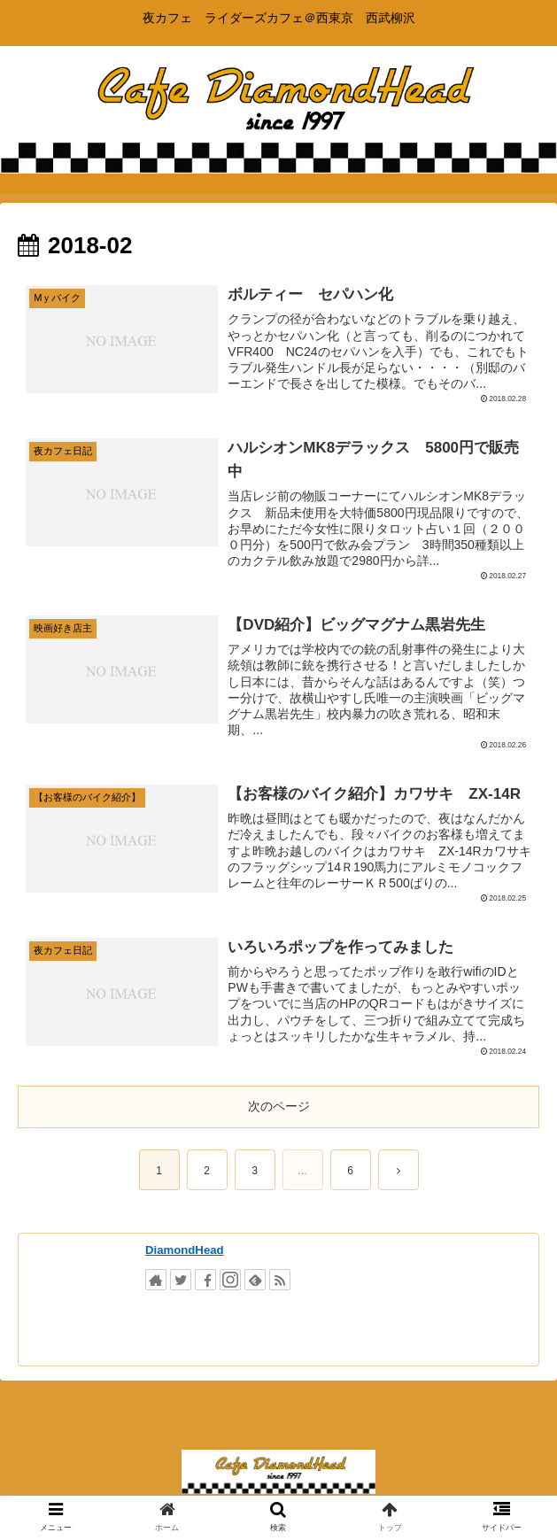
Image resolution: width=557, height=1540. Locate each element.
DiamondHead (184, 1250)
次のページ (279, 1106)
